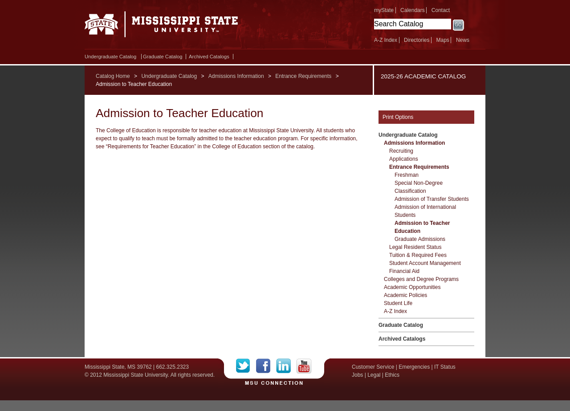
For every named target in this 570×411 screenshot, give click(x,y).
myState (384, 10)
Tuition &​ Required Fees (418, 255)
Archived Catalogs (209, 56)
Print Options (398, 117)
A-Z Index (385, 40)
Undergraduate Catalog (110, 56)
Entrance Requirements (303, 76)
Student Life (398, 303)
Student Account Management (425, 263)
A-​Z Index (395, 311)
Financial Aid (404, 271)
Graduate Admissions (420, 239)
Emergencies (414, 367)
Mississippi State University (161, 26)
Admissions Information (236, 76)
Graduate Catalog (162, 56)
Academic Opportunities (412, 287)
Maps (442, 40)
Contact (441, 10)
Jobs (357, 375)
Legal (373, 375)
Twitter (246, 366)
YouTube (304, 366)
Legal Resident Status (415, 247)
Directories (416, 40)
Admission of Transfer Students (432, 199)
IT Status (445, 367)
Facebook (266, 366)
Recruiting (401, 151)
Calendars (412, 10)
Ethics (392, 375)
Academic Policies (405, 295)
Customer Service (373, 367)
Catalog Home (113, 76)
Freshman (407, 175)
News (462, 40)
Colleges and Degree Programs (421, 279)
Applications (403, 159)
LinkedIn (286, 366)
